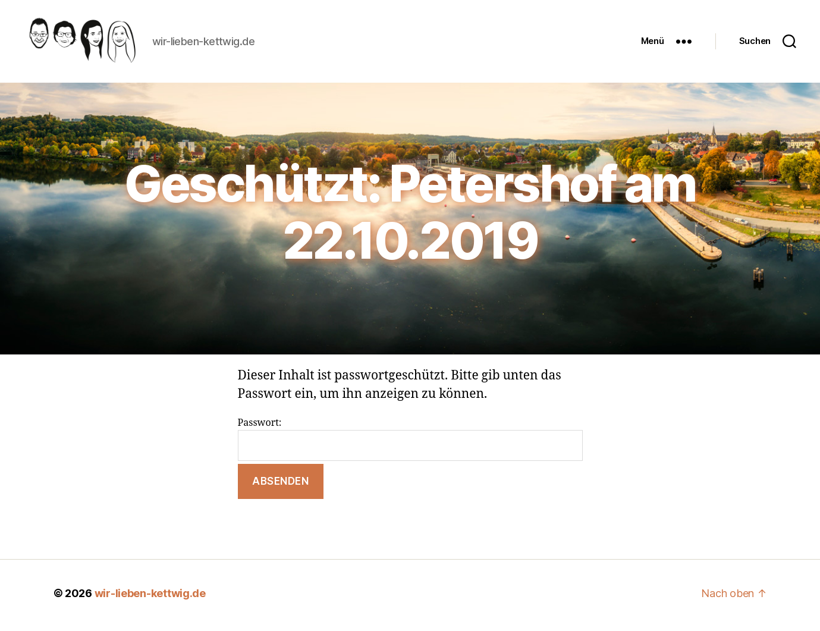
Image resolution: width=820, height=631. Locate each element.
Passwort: (410, 442)
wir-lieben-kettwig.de (150, 597)
